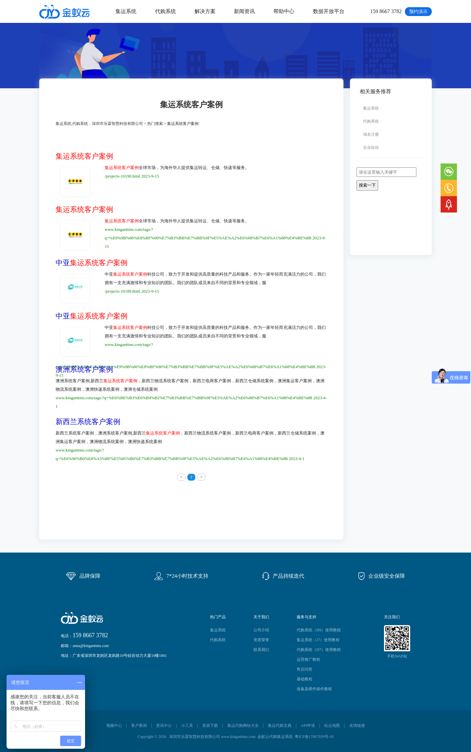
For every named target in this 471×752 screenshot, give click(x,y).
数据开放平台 (328, 11)
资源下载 (210, 725)
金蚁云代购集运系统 (275, 736)
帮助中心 (283, 11)
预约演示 (418, 11)
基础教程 (304, 679)
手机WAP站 (397, 656)
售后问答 (304, 669)
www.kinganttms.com (238, 736)
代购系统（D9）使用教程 (319, 630)
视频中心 (114, 725)
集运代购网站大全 (243, 725)
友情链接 (357, 725)
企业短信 (371, 147)
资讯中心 (164, 725)
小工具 (187, 725)
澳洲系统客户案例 (84, 369)
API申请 (308, 725)
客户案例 (139, 725)
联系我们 (261, 649)
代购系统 (165, 11)
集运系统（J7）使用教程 (318, 640)
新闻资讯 (244, 11)
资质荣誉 (261, 640)
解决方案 (205, 11)
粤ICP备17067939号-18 (314, 736)
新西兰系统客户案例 (88, 422)
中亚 (92, 263)
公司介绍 (261, 630)
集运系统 (125, 11)
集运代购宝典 (279, 725)
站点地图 (332, 725)
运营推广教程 (308, 659)
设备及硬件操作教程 (314, 689)
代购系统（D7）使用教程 (319, 649)
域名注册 (371, 134)
